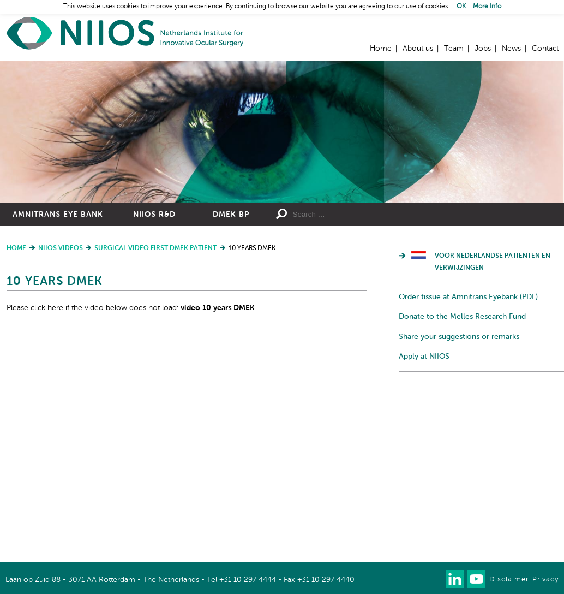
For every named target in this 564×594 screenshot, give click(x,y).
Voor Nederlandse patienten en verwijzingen (492, 262)
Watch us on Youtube (476, 579)
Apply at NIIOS (424, 356)
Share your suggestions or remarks (459, 337)
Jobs (483, 48)
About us (418, 48)
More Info (487, 6)
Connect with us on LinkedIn (455, 579)
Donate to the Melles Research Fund (462, 316)
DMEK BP (231, 214)
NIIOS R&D (154, 214)
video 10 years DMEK (218, 308)
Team (454, 48)
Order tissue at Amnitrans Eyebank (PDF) (468, 297)
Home (125, 33)
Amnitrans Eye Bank (58, 214)
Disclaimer (509, 579)
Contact (545, 48)
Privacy (545, 579)
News (511, 48)
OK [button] (461, 6)
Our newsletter (433, 579)
